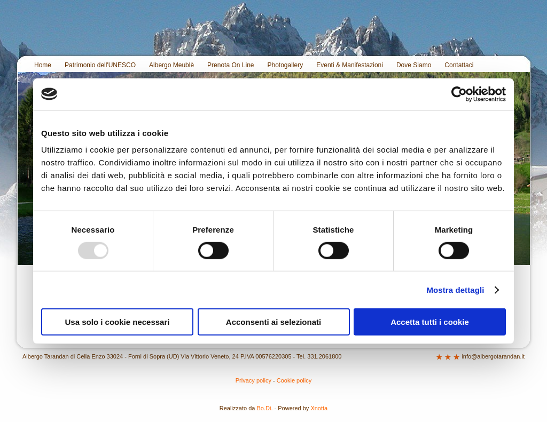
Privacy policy (253, 380)
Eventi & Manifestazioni (349, 65)
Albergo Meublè (171, 65)
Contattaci (458, 65)
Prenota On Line (230, 65)
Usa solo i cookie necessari (117, 322)
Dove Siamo (413, 65)
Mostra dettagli (455, 289)
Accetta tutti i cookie (429, 322)
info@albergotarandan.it (493, 356)
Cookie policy (294, 380)
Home (42, 65)
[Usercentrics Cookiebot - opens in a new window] (459, 94)
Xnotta (318, 408)
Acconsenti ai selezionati (273, 322)
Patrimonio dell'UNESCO (100, 65)
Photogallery (285, 65)
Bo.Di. (265, 408)
